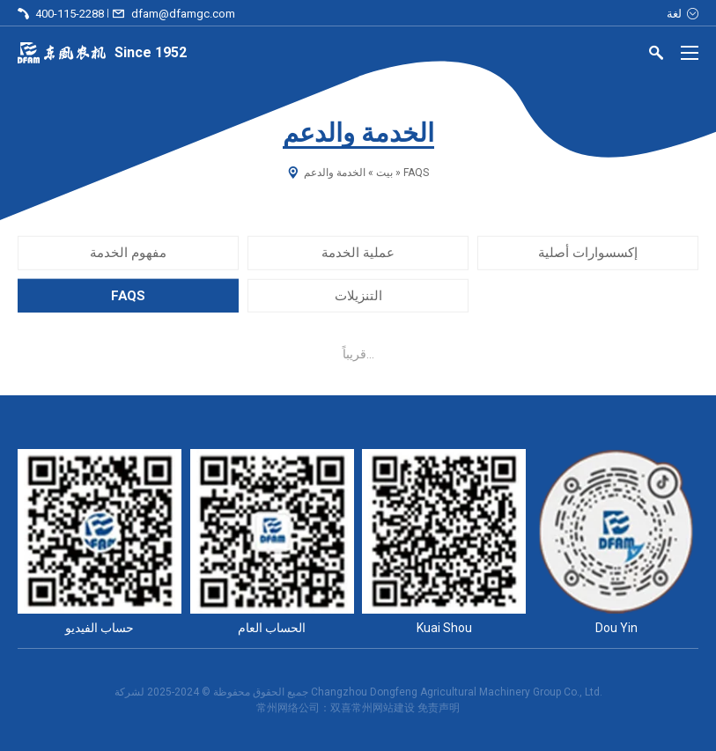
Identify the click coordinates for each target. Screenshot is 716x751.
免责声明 (438, 708)
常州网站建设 (383, 708)
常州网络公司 (288, 708)
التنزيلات (358, 295)
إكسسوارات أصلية (588, 253)
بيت (384, 172)
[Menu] (689, 53)
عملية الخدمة (358, 253)
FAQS (128, 295)
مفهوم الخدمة (128, 253)
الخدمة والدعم (334, 172)
